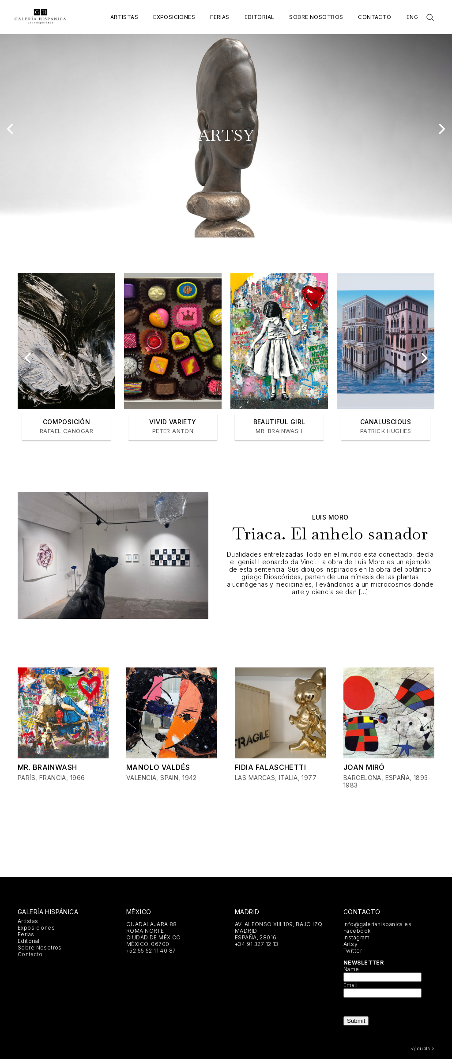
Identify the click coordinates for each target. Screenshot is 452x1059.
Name (351, 969)
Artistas (124, 17)
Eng (412, 17)
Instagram (356, 937)
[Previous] (11, 129)
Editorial (260, 17)
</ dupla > (422, 1048)
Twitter (352, 950)
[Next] (441, 129)
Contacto (374, 17)
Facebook (356, 930)
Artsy (350, 944)
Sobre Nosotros (316, 17)
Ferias (220, 17)
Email (350, 985)
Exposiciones (174, 17)
